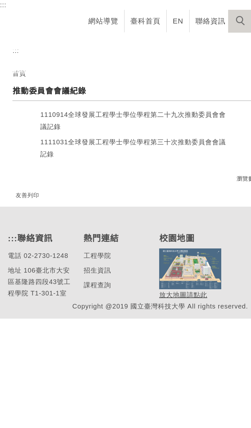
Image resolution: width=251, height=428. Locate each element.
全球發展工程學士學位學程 (93, 95)
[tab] (128, 97)
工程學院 (96, 365)
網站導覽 (104, 21)
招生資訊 (96, 380)
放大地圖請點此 (182, 404)
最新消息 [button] (19, 70)
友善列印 (27, 283)
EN (178, 21)
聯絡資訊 (210, 21)
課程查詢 (96, 394)
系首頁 (15, 47)
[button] (239, 21)
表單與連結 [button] (212, 47)
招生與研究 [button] (129, 47)
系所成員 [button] (88, 47)
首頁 (19, 161)
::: (3, 4)
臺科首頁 (146, 21)
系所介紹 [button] (50, 47)
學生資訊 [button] (170, 47)
